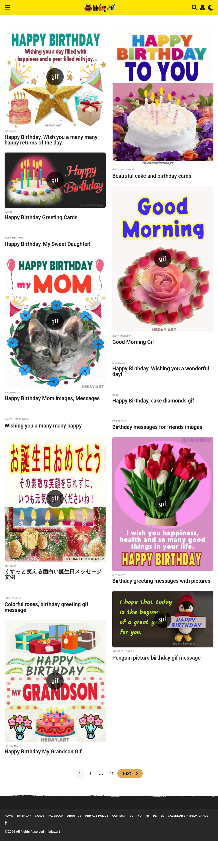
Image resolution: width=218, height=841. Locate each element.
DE (155, 815)
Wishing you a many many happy (43, 426)
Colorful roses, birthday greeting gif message (46, 607)
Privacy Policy (96, 815)
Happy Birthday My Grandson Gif (43, 752)
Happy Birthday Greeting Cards (41, 217)
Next (127, 773)
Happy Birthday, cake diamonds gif (153, 401)
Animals (117, 651)
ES (162, 815)
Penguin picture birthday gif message (156, 658)
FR (147, 815)
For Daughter (14, 238)
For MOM (10, 392)
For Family (11, 746)
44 (111, 773)
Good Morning (121, 336)
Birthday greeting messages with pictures (161, 581)
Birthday (118, 169)
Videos (16, 598)
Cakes (130, 169)
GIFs (115, 395)
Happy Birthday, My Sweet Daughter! (48, 244)
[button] (7, 7)
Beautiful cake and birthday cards (151, 176)
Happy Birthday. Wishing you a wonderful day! (160, 371)
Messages (11, 131)
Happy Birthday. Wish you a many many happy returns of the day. (51, 140)
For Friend (119, 421)
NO (140, 815)
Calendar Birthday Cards (188, 815)
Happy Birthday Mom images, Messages (52, 398)
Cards (130, 651)
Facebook (55, 815)
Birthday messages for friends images (157, 427)
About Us (74, 815)
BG (132, 815)
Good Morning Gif (133, 342)
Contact (119, 815)
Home (9, 815)
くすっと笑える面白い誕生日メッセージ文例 (53, 574)
